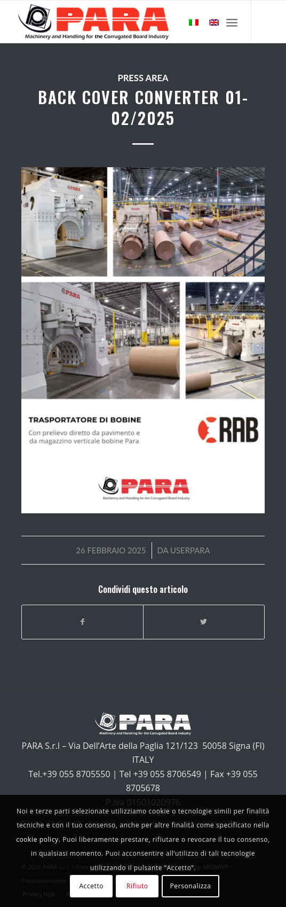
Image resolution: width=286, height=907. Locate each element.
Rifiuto (137, 885)
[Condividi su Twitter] (204, 621)
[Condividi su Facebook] (82, 621)
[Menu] (231, 22)
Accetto (91, 885)
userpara (190, 550)
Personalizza (190, 885)
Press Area (142, 78)
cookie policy (37, 839)
